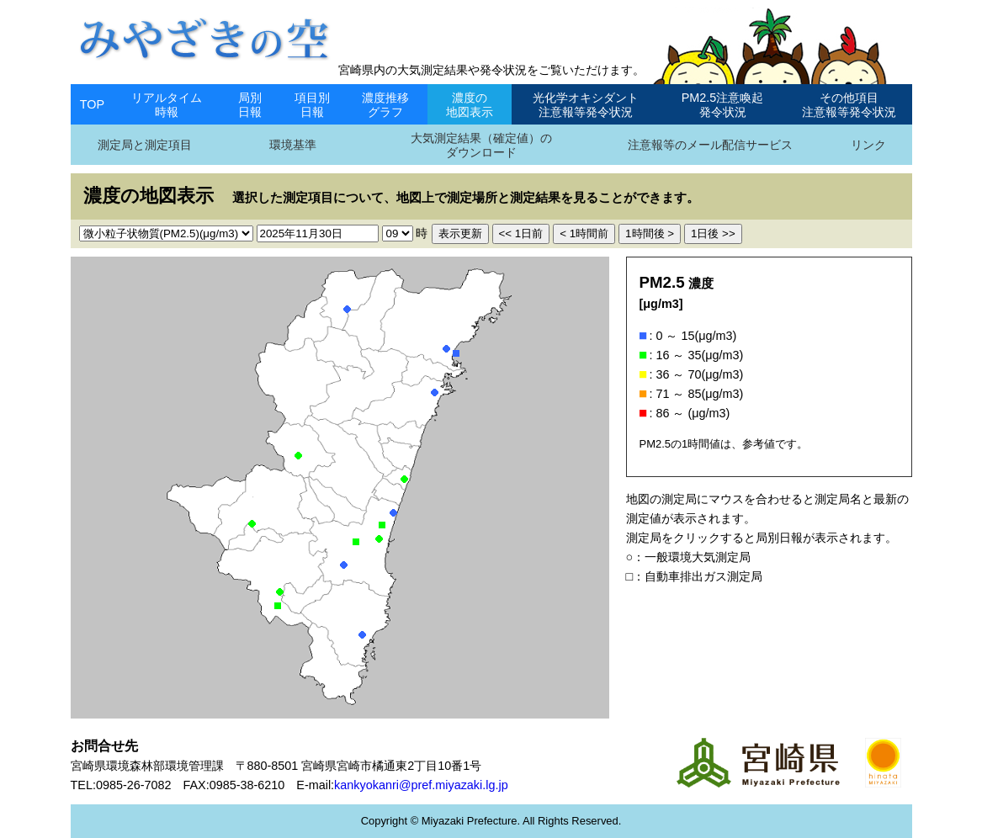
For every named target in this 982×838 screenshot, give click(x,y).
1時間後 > (649, 233)
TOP (92, 104)
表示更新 (460, 233)
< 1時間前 (584, 233)
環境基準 (292, 144)
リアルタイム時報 (166, 105)
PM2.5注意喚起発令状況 (723, 105)
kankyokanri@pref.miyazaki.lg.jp (421, 785)
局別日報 (250, 105)
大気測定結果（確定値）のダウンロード (481, 145)
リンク (868, 144)
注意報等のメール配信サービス (710, 144)
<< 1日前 (521, 233)
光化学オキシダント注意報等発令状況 (586, 105)
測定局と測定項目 (145, 144)
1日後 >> (713, 233)
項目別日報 (312, 105)
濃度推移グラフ (385, 105)
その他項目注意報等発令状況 (849, 105)
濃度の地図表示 (469, 105)
